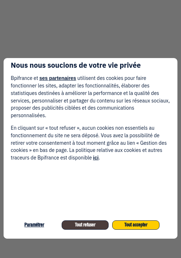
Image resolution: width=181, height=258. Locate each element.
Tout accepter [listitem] (135, 225)
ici (96, 158)
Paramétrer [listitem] (34, 225)
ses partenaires (57, 78)
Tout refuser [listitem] (85, 225)
